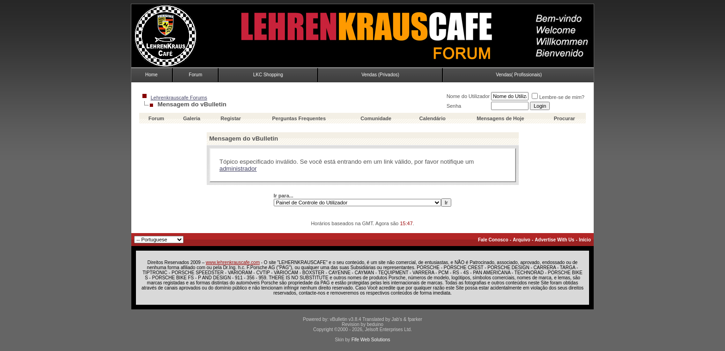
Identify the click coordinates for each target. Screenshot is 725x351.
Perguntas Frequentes (299, 118)
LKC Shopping (268, 74)
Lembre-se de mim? (558, 97)
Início (585, 239)
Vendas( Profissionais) (519, 74)
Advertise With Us (554, 239)
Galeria (191, 118)
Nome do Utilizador (468, 96)
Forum (195, 74)
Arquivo (521, 239)
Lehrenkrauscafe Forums (179, 97)
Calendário (432, 118)
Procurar (564, 118)
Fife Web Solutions (370, 339)
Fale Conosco (493, 239)
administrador (238, 168)
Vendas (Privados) (380, 74)
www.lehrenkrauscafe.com (233, 262)
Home (151, 74)
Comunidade (377, 118)
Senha (454, 106)
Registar (231, 118)
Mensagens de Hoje (500, 118)
